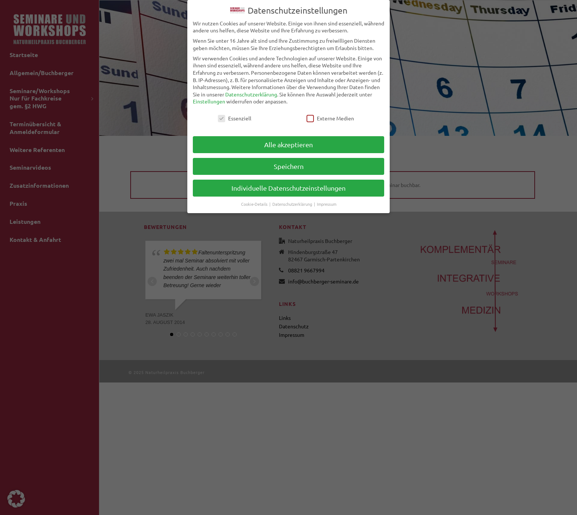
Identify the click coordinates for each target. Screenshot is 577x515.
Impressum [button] (326, 202)
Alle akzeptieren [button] (288, 143)
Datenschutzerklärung (251, 92)
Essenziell (234, 116)
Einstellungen (209, 99)
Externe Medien (330, 116)
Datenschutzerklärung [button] (292, 202)
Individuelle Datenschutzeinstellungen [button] (288, 186)
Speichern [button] (289, 165)
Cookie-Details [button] (255, 202)
